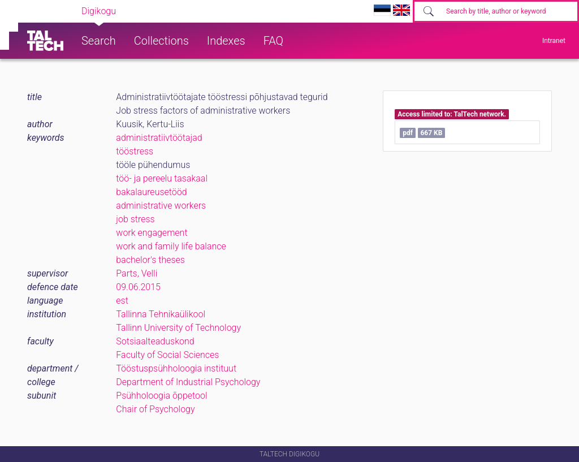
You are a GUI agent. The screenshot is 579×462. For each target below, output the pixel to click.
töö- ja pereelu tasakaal (162, 178)
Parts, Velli (136, 273)
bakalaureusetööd (151, 192)
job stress (135, 219)
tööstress (134, 151)
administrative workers (161, 205)
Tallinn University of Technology (178, 327)
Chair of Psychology (155, 409)
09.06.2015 (138, 287)
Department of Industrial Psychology (188, 382)
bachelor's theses (150, 259)
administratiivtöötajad (159, 137)
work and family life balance (171, 246)
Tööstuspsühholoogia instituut (176, 368)
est (122, 300)
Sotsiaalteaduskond (155, 341)
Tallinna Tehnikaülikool (160, 314)
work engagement (151, 232)
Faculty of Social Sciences (167, 354)
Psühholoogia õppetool (161, 395)
